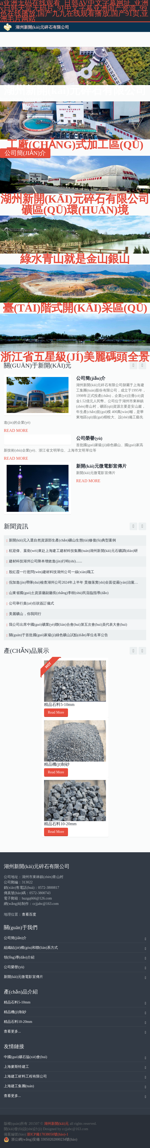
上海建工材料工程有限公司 (75, 1077)
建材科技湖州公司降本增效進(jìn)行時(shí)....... (45, 561)
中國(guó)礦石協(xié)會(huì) (75, 1058)
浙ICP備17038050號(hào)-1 (47, 1134)
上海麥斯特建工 (75, 1067)
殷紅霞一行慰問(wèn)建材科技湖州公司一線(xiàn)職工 (51, 572)
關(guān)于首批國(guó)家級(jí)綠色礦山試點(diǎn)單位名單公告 (58, 635)
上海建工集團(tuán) (75, 1087)
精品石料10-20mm (60, 824)
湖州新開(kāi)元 (56, 1124)
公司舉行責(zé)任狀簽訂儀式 (31, 603)
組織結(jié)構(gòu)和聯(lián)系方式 (75, 948)
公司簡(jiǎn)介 (75, 939)
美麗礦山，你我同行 (25, 614)
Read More (16, 430)
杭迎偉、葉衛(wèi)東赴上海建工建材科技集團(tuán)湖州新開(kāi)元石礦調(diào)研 (73, 551)
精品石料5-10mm (59, 704)
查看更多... (75, 1032)
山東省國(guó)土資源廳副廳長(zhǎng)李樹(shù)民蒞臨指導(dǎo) (58, 593)
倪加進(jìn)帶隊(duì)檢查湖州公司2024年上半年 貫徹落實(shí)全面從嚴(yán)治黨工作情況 (75, 582)
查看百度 (29, 914)
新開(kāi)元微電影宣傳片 (75, 977)
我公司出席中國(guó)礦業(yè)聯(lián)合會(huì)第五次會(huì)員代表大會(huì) (68, 624)
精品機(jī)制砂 (57, 764)
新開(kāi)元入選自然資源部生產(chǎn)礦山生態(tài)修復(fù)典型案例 (62, 540)
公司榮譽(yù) (75, 968)
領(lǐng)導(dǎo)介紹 (75, 958)
